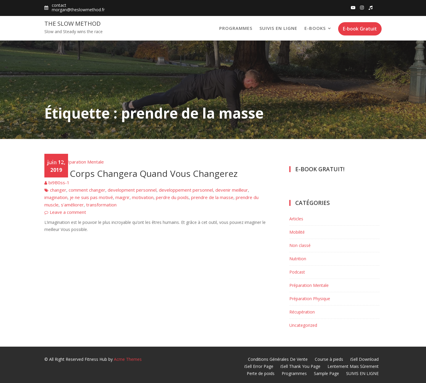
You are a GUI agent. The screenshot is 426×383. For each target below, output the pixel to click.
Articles (51, 162)
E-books (315, 28)
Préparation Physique (309, 298)
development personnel (132, 190)
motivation (143, 197)
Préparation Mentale (83, 162)
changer (58, 190)
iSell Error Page (258, 366)
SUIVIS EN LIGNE (278, 28)
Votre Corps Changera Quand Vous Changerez (141, 173)
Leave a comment (68, 212)
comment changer (87, 190)
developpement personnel (186, 190)
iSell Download (364, 359)
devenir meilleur (231, 190)
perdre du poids (172, 197)
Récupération (302, 312)
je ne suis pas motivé (91, 197)
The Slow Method (72, 24)
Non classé (300, 245)
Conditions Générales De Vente (278, 359)
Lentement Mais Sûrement (353, 366)
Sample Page (326, 373)
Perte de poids (261, 373)
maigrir (122, 197)
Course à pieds (329, 359)
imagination (55, 197)
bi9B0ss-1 (59, 182)
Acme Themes (128, 359)
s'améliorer (72, 205)
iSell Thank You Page (300, 366)
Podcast (297, 272)
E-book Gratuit (360, 28)
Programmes (235, 28)
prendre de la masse (212, 197)
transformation (101, 205)
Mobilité (297, 232)
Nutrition (297, 258)
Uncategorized (303, 325)
